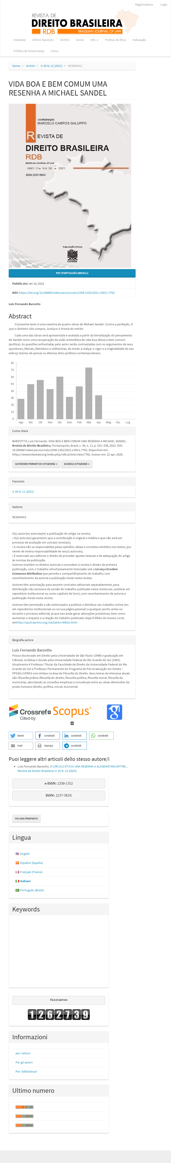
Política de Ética (115, 40)
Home (16, 66)
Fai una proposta (26, 818)
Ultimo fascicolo (43, 40)
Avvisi (79, 40)
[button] (21, 735)
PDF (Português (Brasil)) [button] (72, 273)
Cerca (54, 51)
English (25, 854)
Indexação (139, 40)
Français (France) (31, 872)
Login (163, 4)
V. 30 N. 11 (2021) (51, 66)
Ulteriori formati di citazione (36, 464)
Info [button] (94, 40)
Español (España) (31, 863)
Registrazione (144, 4)
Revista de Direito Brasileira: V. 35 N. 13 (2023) (47, 771)
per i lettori (23, 1053)
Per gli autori (24, 1062)
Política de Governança (29, 51)
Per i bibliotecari (26, 1071)
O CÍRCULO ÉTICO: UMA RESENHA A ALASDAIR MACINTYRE (88, 766)
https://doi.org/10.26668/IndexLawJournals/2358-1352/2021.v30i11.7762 (67, 293)
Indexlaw (20, 40)
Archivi (64, 40)
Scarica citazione (77, 464)
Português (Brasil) (32, 890)
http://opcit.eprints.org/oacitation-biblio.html (46, 622)
